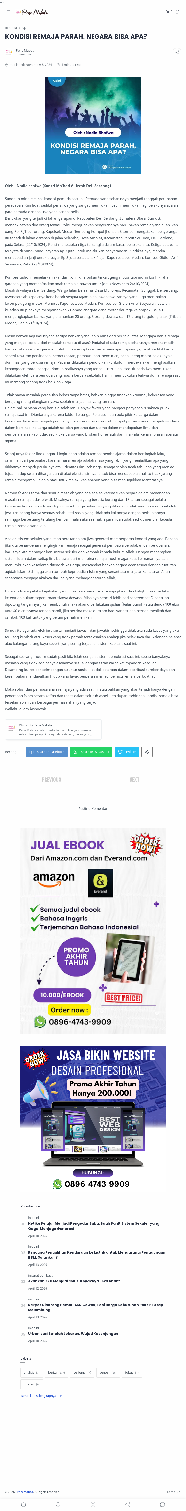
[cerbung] (82, 1373)
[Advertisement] (93, 1444)
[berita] (56, 1373)
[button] (169, 12)
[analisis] (31, 1373)
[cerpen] (108, 1373)
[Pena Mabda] (26, 50)
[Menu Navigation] (8, 11)
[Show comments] (162, 1504)
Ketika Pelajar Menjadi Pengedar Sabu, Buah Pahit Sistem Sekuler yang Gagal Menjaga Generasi (94, 1226)
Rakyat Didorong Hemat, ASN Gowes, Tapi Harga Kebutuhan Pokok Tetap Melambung (96, 1307)
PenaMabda (27, 1492)
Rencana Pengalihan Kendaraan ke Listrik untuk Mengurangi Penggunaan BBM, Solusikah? (97, 1255)
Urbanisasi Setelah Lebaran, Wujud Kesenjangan (73, 1333)
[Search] (177, 11)
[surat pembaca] (42, 1275)
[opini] (35, 1218)
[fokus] (132, 1373)
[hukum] (31, 1384)
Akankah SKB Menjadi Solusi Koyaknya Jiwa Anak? (74, 1281)
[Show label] (41, 1396)
